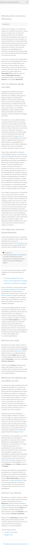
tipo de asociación (6, 295)
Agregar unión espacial (19, 254)
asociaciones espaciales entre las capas (13, 289)
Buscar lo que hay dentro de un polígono (15, 280)
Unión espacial (17, 243)
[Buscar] (27, 2)
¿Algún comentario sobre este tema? (17, 544)
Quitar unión (18, 351)
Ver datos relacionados (10, 532)
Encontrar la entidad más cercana (13, 278)
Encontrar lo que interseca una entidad (15, 283)
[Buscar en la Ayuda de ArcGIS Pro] (13, 2)
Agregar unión (17, 136)
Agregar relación (18, 432)
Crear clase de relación (8, 460)
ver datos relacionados (15, 480)
